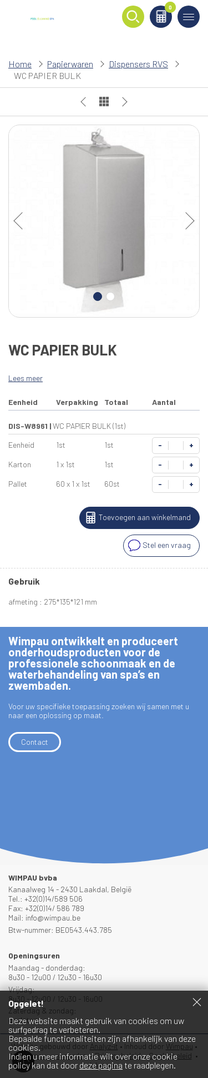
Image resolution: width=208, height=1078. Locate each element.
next (186, 221)
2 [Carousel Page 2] (110, 296)
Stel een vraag (158, 545)
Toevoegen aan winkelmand (136, 518)
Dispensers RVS (138, 63)
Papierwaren (70, 63)
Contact (34, 741)
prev (22, 221)
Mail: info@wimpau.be (44, 917)
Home (20, 63)
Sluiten (197, 1002)
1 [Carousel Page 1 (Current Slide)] (97, 296)
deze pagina (101, 1065)
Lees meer (25, 378)
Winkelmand (168, 9)
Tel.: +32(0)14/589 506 (45, 898)
